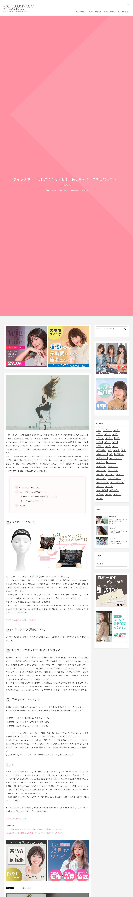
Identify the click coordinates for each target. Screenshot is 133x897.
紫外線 (108, 442)
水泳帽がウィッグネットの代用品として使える (39, 497)
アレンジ (109, 486)
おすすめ (118, 494)
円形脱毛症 (120, 454)
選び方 (108, 434)
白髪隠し (100, 446)
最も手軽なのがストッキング (32, 501)
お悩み (109, 494)
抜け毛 (117, 450)
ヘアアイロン (113, 466)
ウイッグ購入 (101, 478)
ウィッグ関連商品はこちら (16, 819)
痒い (115, 446)
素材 (115, 442)
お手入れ (100, 494)
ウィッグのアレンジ (117, 482)
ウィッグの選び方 (103, 482)
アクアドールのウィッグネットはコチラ (21, 620)
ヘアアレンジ (101, 466)
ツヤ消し (100, 474)
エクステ (120, 474)
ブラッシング (101, 470)
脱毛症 (100, 442)
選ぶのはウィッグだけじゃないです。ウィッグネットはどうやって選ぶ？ (34, 833)
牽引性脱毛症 (101, 450)
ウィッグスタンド (115, 478)
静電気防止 (108, 430)
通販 (115, 434)
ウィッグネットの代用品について (33, 492)
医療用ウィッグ (102, 454)
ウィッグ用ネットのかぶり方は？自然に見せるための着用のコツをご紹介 (34, 829)
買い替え (100, 438)
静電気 (117, 430)
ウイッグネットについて (29, 487)
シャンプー (110, 474)
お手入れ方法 (114, 490)
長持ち (100, 434)
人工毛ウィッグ (102, 458)
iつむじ (100, 498)
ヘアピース (101, 462)
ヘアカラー (112, 462)
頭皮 (99, 430)
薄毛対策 (109, 438)
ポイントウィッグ (116, 458)
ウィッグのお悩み (66, 185)
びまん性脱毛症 (102, 490)
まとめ (22, 505)
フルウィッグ (113, 470)
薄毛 (118, 438)
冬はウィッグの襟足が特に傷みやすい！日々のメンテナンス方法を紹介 (118, 521)
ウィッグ (100, 486)
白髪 (108, 446)
